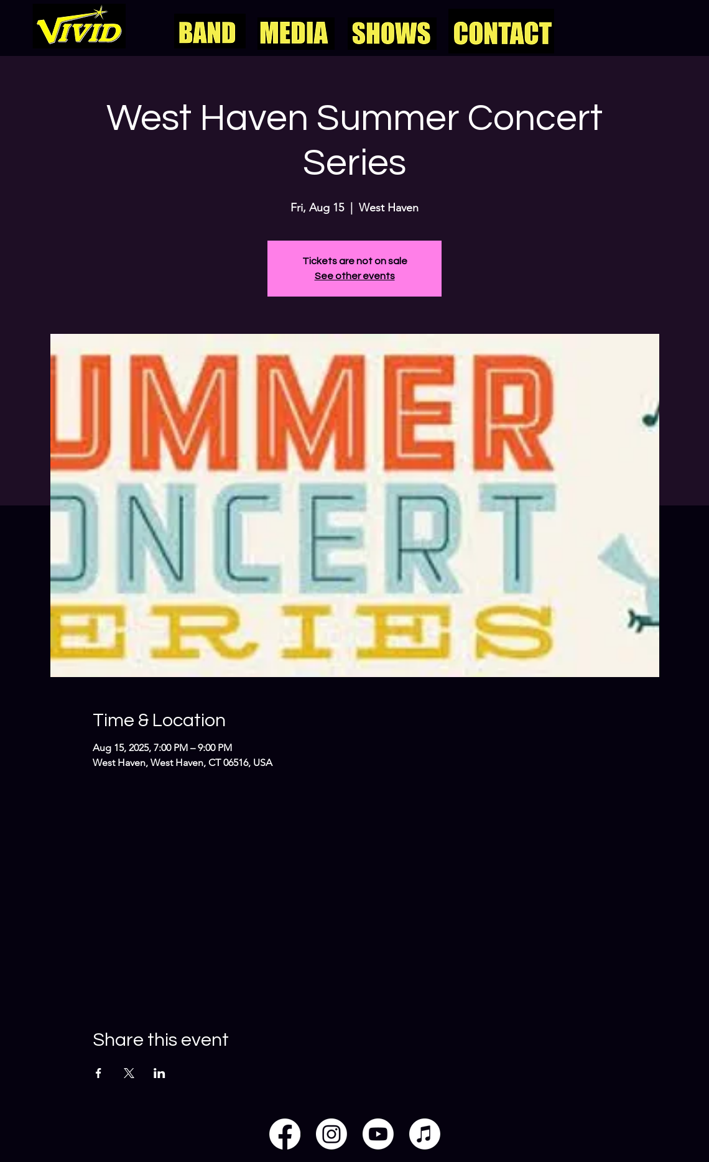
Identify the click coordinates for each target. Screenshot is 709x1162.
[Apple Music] (424, 1134)
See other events (355, 276)
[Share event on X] (129, 1073)
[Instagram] (331, 1134)
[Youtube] (378, 1134)
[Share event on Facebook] (98, 1073)
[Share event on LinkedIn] (159, 1073)
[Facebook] (284, 1134)
